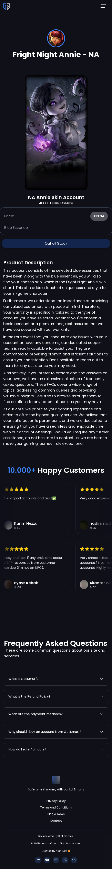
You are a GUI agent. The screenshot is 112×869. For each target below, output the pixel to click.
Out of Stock (56, 243)
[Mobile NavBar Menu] (105, 6)
